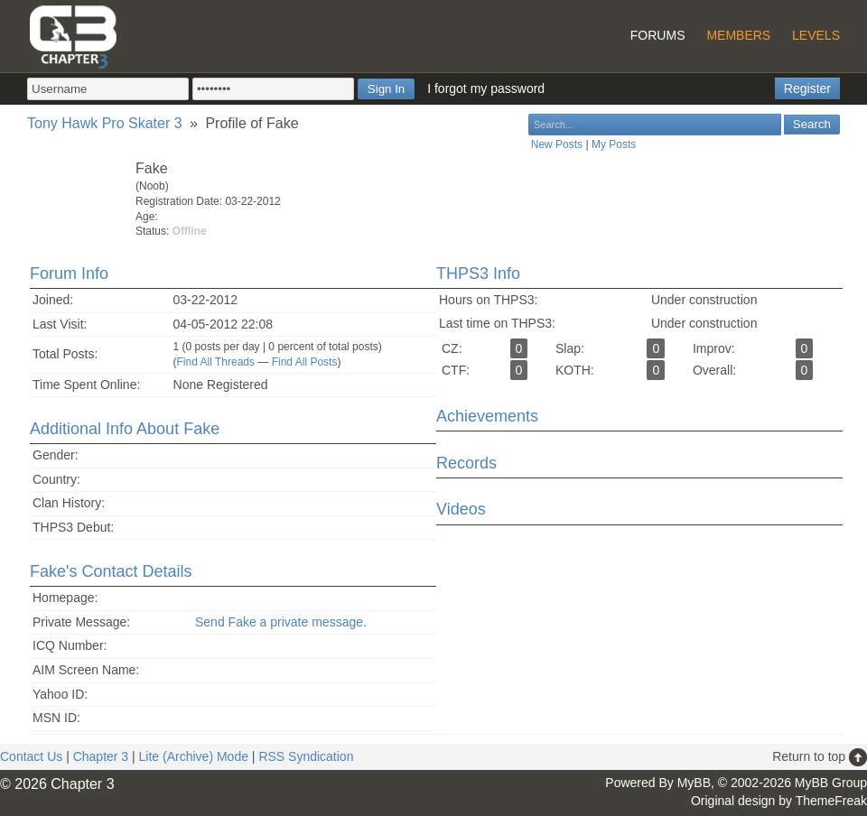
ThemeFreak (831, 800)
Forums (657, 35)
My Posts (614, 144)
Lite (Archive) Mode (193, 756)
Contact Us (31, 756)
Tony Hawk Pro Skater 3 (104, 123)
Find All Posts (305, 362)
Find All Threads (216, 362)
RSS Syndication (305, 756)
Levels (816, 35)
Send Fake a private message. (281, 622)
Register (807, 88)
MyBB (694, 782)
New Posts (557, 144)
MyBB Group (831, 782)
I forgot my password (486, 88)
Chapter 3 (100, 756)
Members (738, 35)
